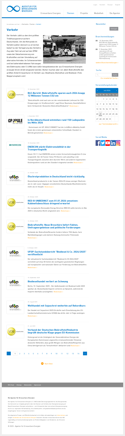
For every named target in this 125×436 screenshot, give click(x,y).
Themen (70, 13)
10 (56, 354)
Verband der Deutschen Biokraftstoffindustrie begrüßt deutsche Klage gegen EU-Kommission (53, 331)
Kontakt (102, 5)
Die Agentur (115, 13)
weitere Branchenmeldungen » (107, 62)
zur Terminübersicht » (108, 124)
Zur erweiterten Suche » (109, 78)
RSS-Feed (11, 385)
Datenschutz (27, 385)
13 (73, 354)
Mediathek (98, 13)
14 (78, 354)
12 (67, 354)
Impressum (37, 385)
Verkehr (38, 24)
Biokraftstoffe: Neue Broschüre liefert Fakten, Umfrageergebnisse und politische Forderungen (54, 226)
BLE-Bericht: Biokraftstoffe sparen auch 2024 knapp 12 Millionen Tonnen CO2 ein (56, 94)
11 (62, 354)
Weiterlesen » (74, 106)
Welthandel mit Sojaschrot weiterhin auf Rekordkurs (56, 305)
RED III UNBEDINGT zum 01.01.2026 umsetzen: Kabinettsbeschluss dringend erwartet (53, 202)
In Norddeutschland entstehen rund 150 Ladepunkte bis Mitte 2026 (56, 121)
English (117, 5)
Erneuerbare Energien (51, 13)
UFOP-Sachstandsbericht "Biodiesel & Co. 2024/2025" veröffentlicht (57, 253)
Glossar (110, 5)
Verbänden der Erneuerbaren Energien (24, 417)
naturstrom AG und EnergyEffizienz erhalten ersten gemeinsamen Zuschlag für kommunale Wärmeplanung (107, 54)
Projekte (84, 13)
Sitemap (18, 385)
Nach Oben (49, 364)
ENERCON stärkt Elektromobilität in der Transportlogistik (49, 148)
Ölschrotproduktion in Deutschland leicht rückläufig (56, 176)
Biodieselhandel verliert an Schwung (48, 281)
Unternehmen (61, 415)
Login (95, 5)
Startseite (25, 24)
